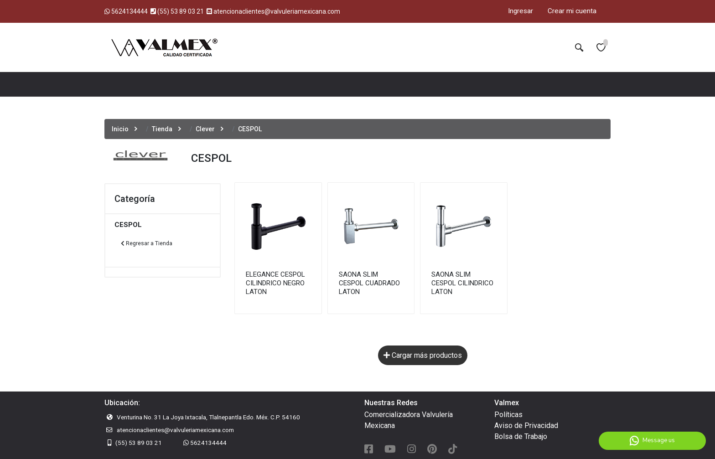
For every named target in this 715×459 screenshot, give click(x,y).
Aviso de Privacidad (526, 425)
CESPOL (128, 225)
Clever (205, 129)
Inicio (120, 129)
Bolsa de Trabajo (520, 436)
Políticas (508, 414)
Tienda (162, 129)
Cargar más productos (422, 355)
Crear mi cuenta (572, 11)
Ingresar (520, 11)
